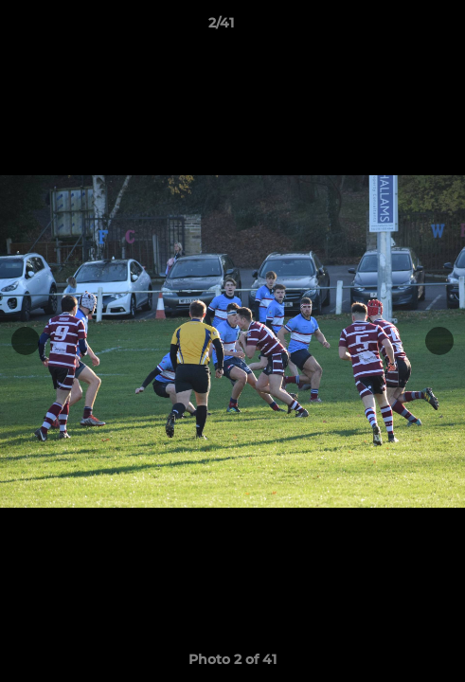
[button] (396, 27)
